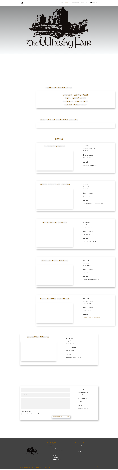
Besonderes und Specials (58, 451)
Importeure (55, 458)
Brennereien (55, 453)
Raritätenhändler (56, 460)
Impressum (84, 3)
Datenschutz (46, 468)
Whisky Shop (75, 3)
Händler (54, 456)
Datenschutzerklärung (36, 414)
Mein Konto (81, 447)
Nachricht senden (61, 417)
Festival (67, 3)
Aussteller (53, 447)
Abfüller (54, 449)
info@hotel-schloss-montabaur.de (92, 318)
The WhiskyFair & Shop (29, 468)
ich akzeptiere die (31, 414)
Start (61, 3)
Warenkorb (80, 449)
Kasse (79, 452)
